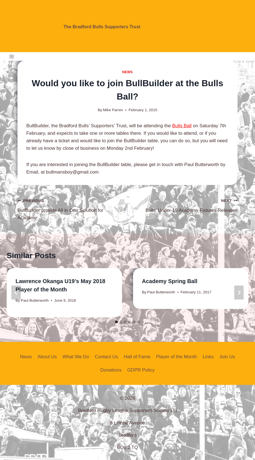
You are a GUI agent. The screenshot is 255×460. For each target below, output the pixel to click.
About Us (47, 356)
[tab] (116, 322)
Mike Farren (113, 110)
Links (208, 356)
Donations (111, 370)
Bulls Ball (182, 125)
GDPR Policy (141, 370)
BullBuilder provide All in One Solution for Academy (70, 208)
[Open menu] (12, 56)
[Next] (239, 293)
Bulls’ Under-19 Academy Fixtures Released (185, 205)
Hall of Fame (137, 356)
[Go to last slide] (16, 293)
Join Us (227, 356)
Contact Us (106, 356)
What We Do (76, 356)
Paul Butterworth (35, 300)
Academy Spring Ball (169, 281)
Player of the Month (176, 356)
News (127, 72)
